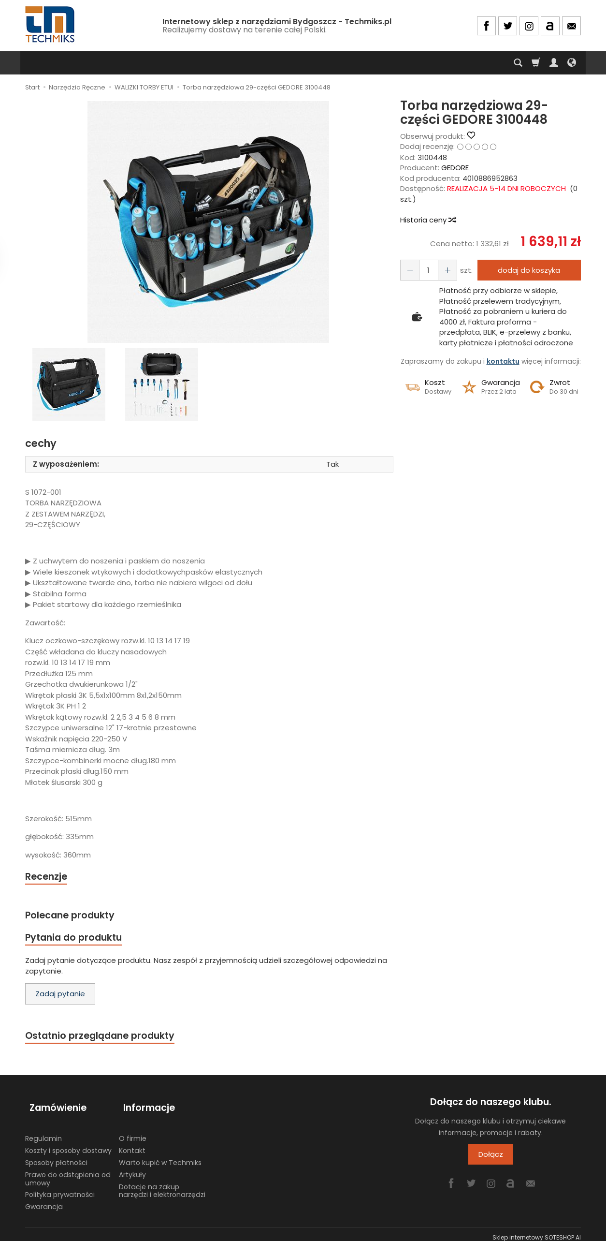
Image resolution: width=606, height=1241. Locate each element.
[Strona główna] (50, 24)
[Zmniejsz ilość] (443, 270)
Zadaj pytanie (60, 997)
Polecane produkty (73, 917)
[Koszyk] (536, 62)
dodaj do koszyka (526, 270)
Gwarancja (44, 1200)
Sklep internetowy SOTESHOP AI (536, 1231)
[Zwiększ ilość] (408, 270)
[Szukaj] (518, 62)
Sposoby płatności (56, 1156)
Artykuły (132, 1168)
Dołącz (490, 1159)
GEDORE (455, 168)
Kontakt (132, 1144)
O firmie (132, 1132)
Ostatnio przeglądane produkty (105, 1040)
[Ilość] (425, 270)
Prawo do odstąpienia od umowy (68, 1173)
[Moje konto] (554, 62)
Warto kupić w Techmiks (160, 1156)
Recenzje (48, 877)
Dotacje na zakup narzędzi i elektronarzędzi (162, 1185)
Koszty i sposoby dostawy (68, 1144)
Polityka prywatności (60, 1188)
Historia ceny (427, 220)
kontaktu (503, 361)
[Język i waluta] (572, 62)
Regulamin (43, 1132)
